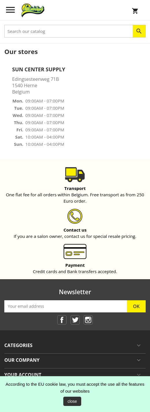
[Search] (75, 31)
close (72, 401)
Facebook (62, 320)
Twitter (75, 320)
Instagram (88, 320)
